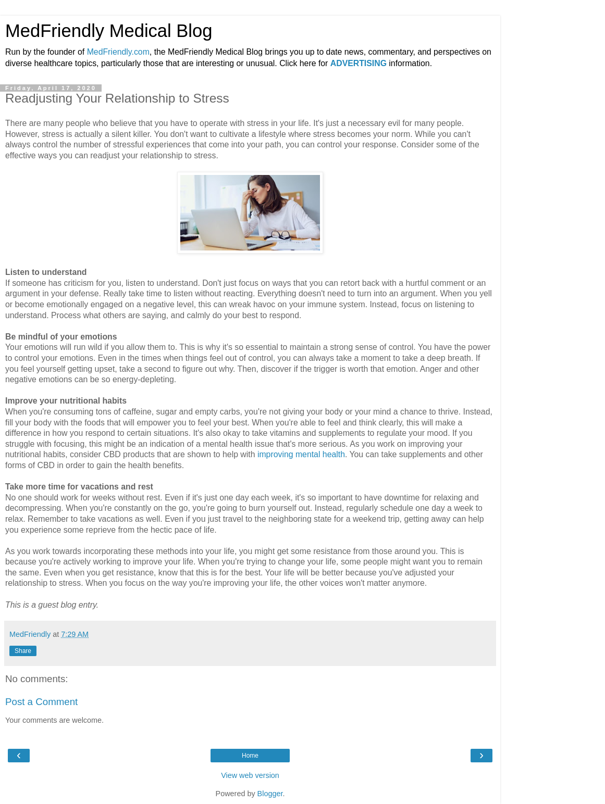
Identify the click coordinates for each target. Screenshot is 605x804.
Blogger (270, 793)
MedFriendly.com (118, 51)
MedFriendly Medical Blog (108, 31)
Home (250, 755)
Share (23, 651)
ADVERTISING (358, 63)
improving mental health (301, 454)
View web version (250, 775)
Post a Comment (41, 701)
